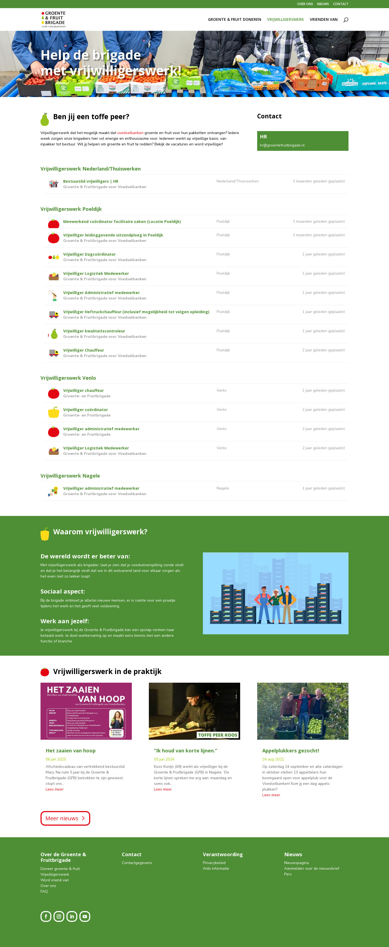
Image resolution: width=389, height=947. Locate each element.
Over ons (48, 885)
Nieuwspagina (296, 862)
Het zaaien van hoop (71, 750)
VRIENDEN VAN (324, 20)
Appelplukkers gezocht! (290, 750)
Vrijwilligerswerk (55, 874)
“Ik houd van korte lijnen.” (185, 750)
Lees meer (54, 789)
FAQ (44, 891)
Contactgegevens (137, 862)
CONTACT (340, 4)
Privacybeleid (214, 862)
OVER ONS (305, 4)
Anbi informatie (216, 868)
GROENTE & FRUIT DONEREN (234, 20)
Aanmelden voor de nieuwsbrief (311, 868)
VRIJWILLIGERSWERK (285, 20)
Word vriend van (55, 880)
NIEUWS (323, 4)
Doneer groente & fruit (60, 868)
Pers (288, 874)
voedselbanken (130, 132)
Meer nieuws (61, 818)
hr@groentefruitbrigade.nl (282, 145)
